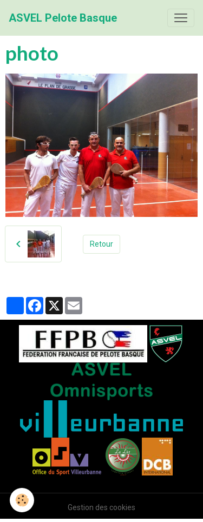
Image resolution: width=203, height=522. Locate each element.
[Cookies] (22, 500)
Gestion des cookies (101, 507)
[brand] (63, 18)
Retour (101, 244)
